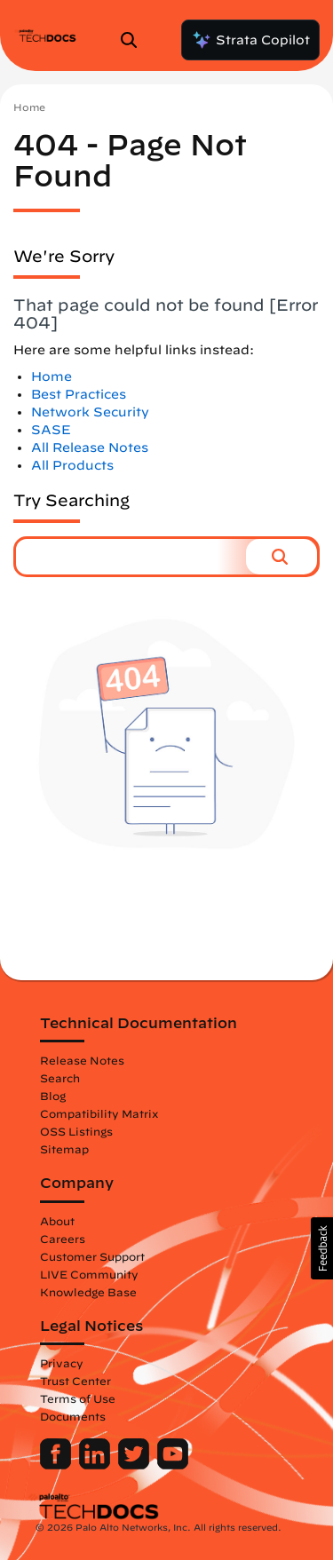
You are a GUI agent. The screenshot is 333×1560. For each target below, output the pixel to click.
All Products (72, 465)
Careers (62, 1238)
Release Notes (82, 1060)
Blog (53, 1095)
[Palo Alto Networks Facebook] (57, 1465)
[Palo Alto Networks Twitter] (135, 1465)
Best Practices (78, 394)
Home (29, 107)
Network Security (90, 412)
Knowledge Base (88, 1292)
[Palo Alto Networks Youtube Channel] (172, 1465)
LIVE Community (89, 1274)
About (57, 1221)
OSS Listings (76, 1131)
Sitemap (64, 1149)
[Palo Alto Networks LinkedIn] (96, 1465)
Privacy (61, 1363)
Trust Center (75, 1380)
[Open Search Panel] (134, 40)
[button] (281, 556)
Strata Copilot (250, 40)
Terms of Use (77, 1398)
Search (60, 1078)
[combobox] (131, 556)
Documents (73, 1416)
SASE (51, 430)
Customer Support (92, 1256)
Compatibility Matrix (99, 1113)
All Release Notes (89, 447)
